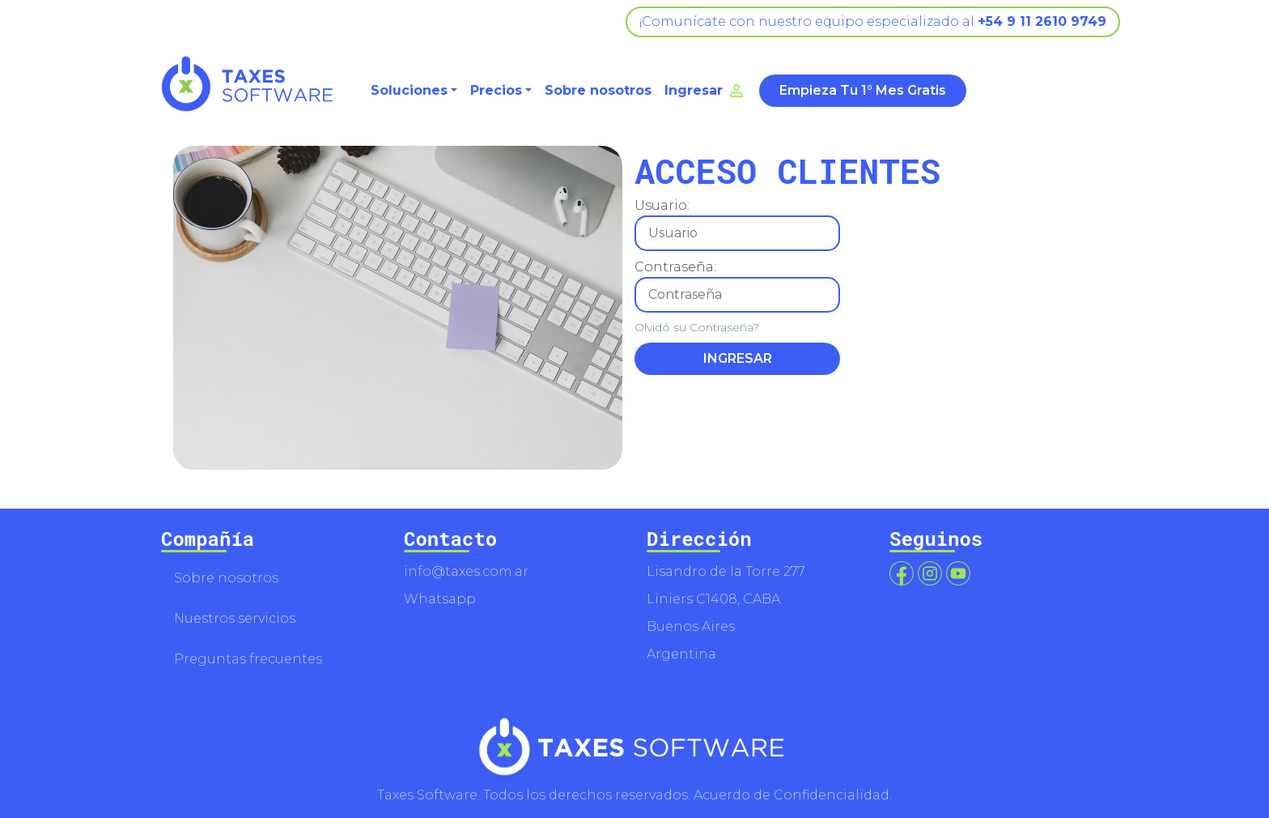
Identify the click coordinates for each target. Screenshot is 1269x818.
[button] (414, 91)
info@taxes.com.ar (466, 571)
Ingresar (705, 90)
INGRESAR (737, 358)
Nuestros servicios (234, 618)
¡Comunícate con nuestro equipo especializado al (872, 21)
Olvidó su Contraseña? (696, 327)
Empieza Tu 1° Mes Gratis (862, 90)
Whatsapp (440, 599)
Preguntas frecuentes (248, 659)
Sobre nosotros (598, 90)
